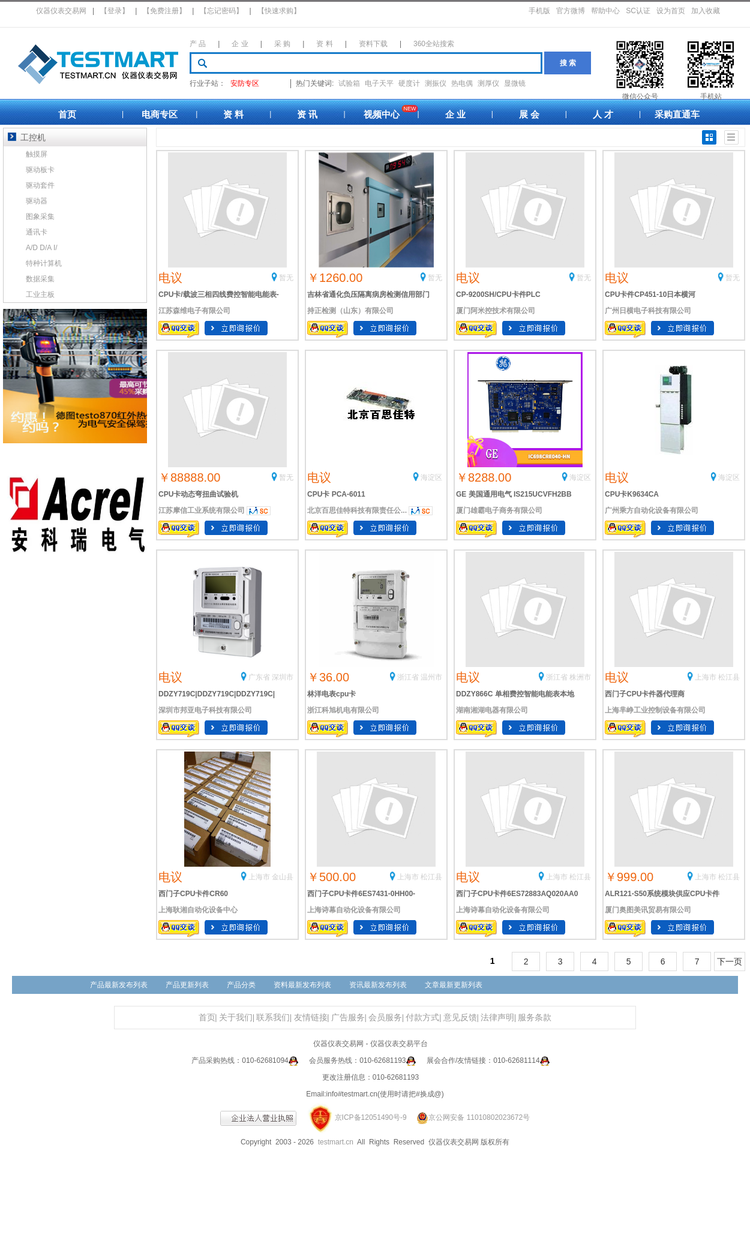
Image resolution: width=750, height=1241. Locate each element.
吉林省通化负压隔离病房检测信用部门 (368, 294)
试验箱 (349, 83)
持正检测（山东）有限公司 (350, 311)
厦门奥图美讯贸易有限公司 (648, 910)
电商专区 (160, 114)
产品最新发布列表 (119, 985)
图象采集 (40, 216)
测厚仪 (488, 83)
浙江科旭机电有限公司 (343, 710)
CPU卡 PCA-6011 (336, 494)
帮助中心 (605, 11)
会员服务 (385, 1017)
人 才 (603, 114)
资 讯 (307, 114)
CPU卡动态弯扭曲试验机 (198, 494)
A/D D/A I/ (42, 248)
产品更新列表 (187, 985)
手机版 (539, 11)
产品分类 (241, 985)
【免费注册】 (164, 11)
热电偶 (462, 83)
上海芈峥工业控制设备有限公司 (655, 710)
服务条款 (534, 1017)
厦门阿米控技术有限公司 (495, 311)
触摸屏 (36, 154)
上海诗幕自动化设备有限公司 (354, 910)
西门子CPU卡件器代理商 (645, 694)
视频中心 (382, 114)
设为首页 (670, 11)
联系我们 (273, 1017)
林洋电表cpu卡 (331, 694)
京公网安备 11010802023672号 (469, 1117)
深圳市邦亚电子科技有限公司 (205, 710)
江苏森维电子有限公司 (194, 311)
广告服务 (348, 1017)
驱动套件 (40, 185)
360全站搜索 (433, 44)
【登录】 (114, 11)
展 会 (529, 114)
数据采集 (40, 279)
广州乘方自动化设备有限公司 (651, 510)
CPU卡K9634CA (632, 494)
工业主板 (40, 294)
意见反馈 (460, 1017)
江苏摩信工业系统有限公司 (201, 510)
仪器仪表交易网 (61, 11)
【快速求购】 (279, 11)
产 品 (198, 44)
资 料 (324, 44)
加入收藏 (705, 11)
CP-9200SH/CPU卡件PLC (498, 294)
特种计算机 (44, 263)
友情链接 (311, 1017)
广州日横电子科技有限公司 (648, 311)
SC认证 (638, 11)
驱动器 (36, 201)
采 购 (282, 44)
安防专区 (244, 83)
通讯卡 (36, 232)
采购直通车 (677, 114)
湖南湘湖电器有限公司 (492, 710)
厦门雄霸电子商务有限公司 (499, 510)
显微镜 (515, 83)
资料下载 (373, 44)
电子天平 (379, 83)
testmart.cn (335, 1142)
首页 (67, 114)
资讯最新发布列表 (378, 985)
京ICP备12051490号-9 (371, 1117)
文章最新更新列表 (453, 985)
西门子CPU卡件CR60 (193, 894)
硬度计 (409, 83)
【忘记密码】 (221, 11)
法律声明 (497, 1017)
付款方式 (422, 1017)
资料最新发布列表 (302, 985)
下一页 (729, 961)
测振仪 (435, 83)
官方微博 (570, 11)
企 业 (240, 44)
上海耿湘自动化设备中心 (198, 910)
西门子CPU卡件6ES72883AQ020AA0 (517, 894)
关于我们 (236, 1017)
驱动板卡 (40, 170)
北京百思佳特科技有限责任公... (357, 510)
